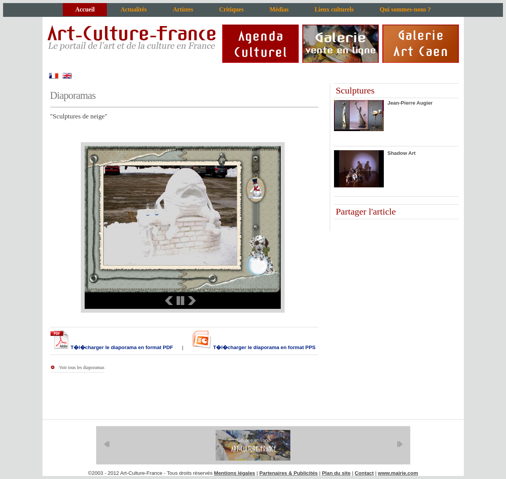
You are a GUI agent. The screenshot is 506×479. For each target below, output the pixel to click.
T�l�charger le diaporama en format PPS (264, 347)
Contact (364, 473)
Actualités (134, 9)
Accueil (85, 9)
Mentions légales (234, 473)
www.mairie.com (398, 473)
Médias (279, 9)
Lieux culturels (334, 9)
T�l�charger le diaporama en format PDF (121, 347)
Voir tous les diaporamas (81, 367)
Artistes (183, 9)
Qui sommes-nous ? (405, 9)
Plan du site (336, 473)
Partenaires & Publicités (288, 473)
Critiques (231, 9)
